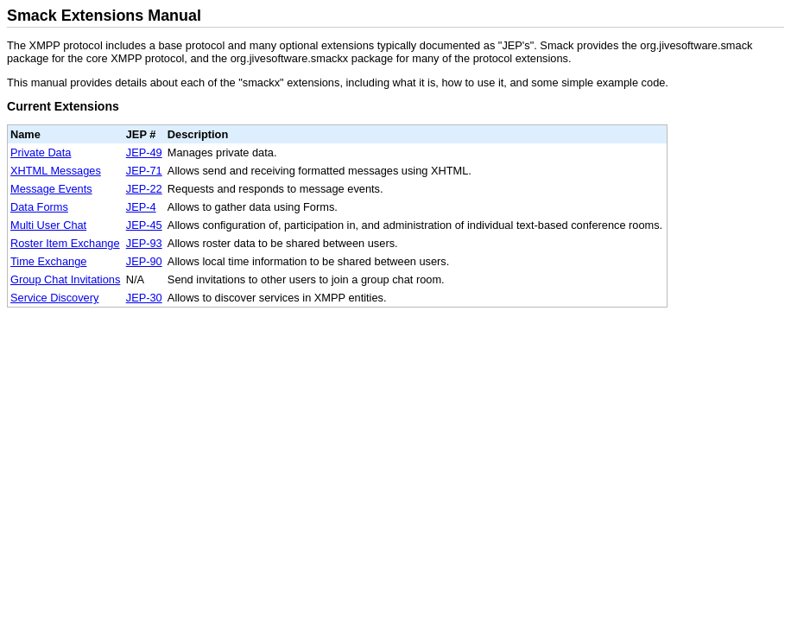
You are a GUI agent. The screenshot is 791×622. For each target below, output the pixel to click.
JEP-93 (144, 243)
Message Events (51, 188)
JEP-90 (144, 261)
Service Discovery (54, 297)
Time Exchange (48, 261)
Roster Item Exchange (65, 243)
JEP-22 (144, 188)
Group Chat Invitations (65, 279)
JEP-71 (144, 170)
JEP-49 (144, 152)
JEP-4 (141, 206)
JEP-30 (144, 297)
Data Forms (39, 206)
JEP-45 (144, 225)
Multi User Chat (48, 225)
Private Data (40, 152)
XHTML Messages (55, 170)
